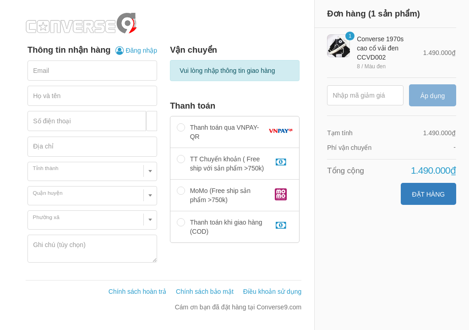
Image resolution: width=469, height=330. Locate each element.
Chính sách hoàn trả (137, 291)
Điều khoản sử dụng (272, 291)
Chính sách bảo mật (205, 291)
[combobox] (92, 171)
